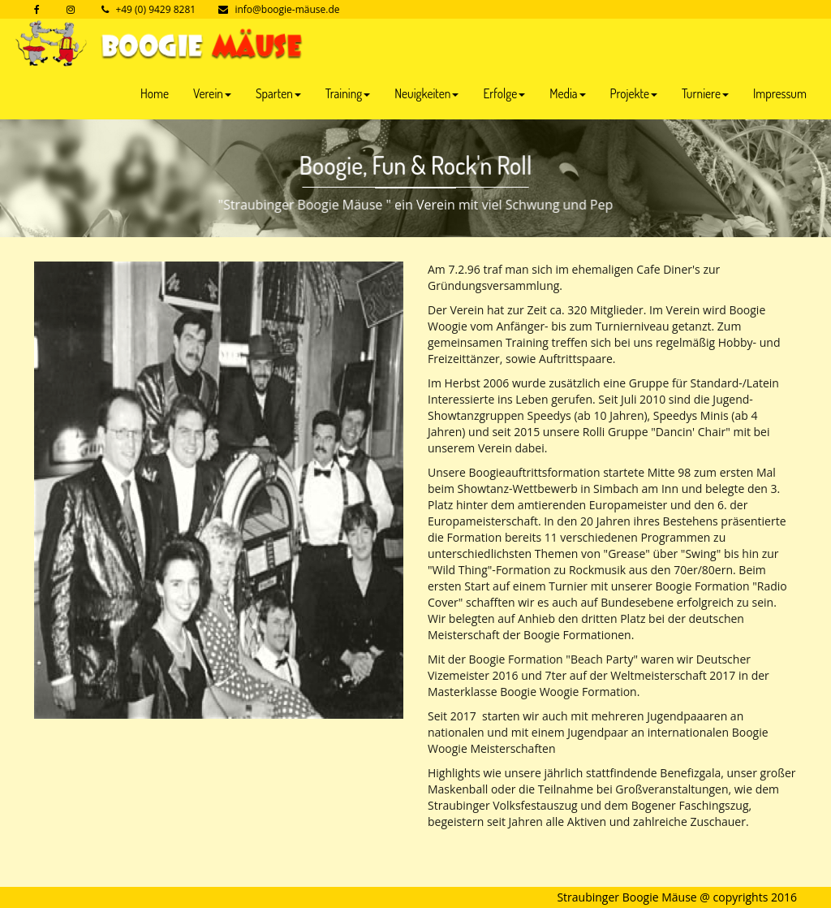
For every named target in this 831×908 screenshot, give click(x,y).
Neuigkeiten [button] (426, 93)
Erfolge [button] (504, 93)
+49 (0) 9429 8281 (155, 9)
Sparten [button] (278, 93)
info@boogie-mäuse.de (287, 9)
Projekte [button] (633, 93)
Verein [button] (212, 93)
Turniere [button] (705, 93)
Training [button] (347, 93)
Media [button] (567, 93)
